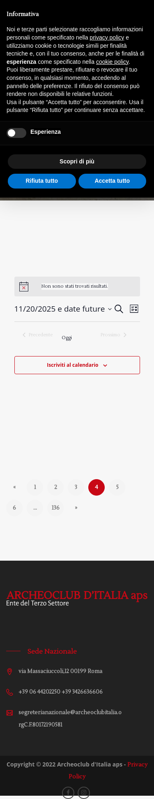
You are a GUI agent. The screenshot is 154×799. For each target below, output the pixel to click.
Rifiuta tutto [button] (41, 180)
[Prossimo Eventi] (113, 335)
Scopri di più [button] (77, 161)
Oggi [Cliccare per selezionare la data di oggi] (67, 338)
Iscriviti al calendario (72, 364)
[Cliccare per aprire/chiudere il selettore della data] (63, 309)
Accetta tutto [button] (112, 180)
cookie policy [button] (112, 61)
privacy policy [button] (107, 37)
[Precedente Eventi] (38, 335)
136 (55, 508)
